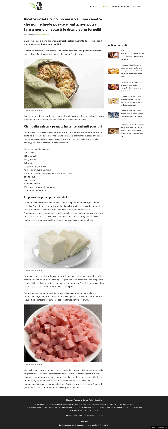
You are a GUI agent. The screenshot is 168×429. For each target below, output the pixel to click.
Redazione (78, 400)
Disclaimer (99, 400)
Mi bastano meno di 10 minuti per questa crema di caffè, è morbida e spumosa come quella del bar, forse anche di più (132, 130)
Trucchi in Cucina (120, 6)
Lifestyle (137, 6)
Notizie (93, 6)
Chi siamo (69, 400)
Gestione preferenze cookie (159, 427)
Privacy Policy (88, 400)
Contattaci (99, 415)
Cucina (104, 6)
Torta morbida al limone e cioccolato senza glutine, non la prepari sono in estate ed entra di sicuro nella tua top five (132, 71)
